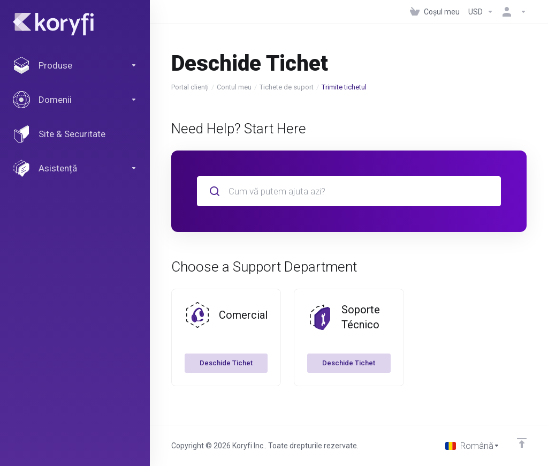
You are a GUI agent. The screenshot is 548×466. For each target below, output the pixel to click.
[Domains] (75, 99)
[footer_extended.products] (75, 65)
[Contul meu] (512, 11)
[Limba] (472, 445)
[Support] (75, 168)
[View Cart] (435, 11)
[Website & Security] (75, 134)
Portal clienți (190, 87)
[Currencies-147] (481, 11)
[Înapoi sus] (521, 443)
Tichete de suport (287, 87)
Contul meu (234, 87)
